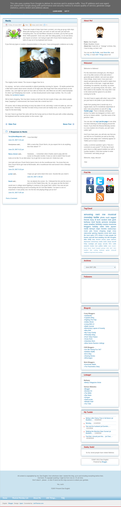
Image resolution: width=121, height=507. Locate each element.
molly (89, 239)
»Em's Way (87, 354)
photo (102, 217)
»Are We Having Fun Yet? (92, 349)
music (86, 231)
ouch (37, 25)
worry (96, 252)
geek (114, 220)
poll (96, 244)
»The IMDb (87, 393)
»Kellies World (88, 322)
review (100, 235)
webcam (113, 239)
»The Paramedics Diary (92, 366)
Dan (27, 25)
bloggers (87, 227)
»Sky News (87, 395)
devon (89, 248)
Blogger (104, 462)
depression (87, 241)
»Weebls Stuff (88, 401)
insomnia (112, 224)
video (102, 227)
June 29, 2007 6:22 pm (16, 149)
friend (93, 248)
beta (106, 235)
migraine (101, 233)
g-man (10, 174)
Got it (67, 11)
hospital (98, 248)
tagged (113, 217)
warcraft (91, 237)
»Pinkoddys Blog (89, 335)
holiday (95, 227)
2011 (110, 244)
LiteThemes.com (38, 503)
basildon (86, 250)
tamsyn (92, 229)
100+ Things (99, 55)
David (10, 181)
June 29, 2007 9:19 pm (16, 169)
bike (91, 250)
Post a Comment (11, 198)
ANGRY (114, 246)
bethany (87, 222)
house (96, 231)
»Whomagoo (88, 358)
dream (109, 241)
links (107, 227)
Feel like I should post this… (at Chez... (99, 436)
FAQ (87, 55)
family (98, 222)
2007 (111, 248)
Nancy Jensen (13, 154)
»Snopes (87, 397)
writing (100, 252)
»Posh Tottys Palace (91, 337)
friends (86, 220)
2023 (114, 248)
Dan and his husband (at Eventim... (97, 426)
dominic (98, 239)
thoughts (113, 237)
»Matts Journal (89, 326)
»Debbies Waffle (89, 352)
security (105, 244)
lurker (105, 241)
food (96, 237)
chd (105, 237)
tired (40, 25)
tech (98, 220)
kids (109, 220)
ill (95, 220)
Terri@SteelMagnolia (15, 136)
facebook (101, 250)
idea (85, 239)
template (112, 222)
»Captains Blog (89, 318)
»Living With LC (89, 324)
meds (86, 229)
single (109, 231)
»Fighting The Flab (90, 320)
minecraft (113, 250)
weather (92, 224)
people (111, 235)
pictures (105, 222)
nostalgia (91, 244)
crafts (114, 244)
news (86, 224)
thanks (86, 237)
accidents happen (19, 95)
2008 (109, 246)
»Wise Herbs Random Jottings (94, 343)
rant (97, 214)
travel (93, 252)
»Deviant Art (88, 391)
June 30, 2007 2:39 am (35, 177)
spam (92, 235)
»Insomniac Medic (90, 364)
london (92, 246)
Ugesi (21, 503)
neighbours (87, 252)
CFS (96, 235)
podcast (103, 248)
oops (98, 229)
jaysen (113, 227)
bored (85, 248)
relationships (112, 229)
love (96, 246)
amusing (88, 214)
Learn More (57, 11)
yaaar (108, 239)
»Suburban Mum (89, 341)
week (114, 233)
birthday (99, 224)
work (110, 233)
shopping (102, 231)
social (106, 233)
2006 (107, 248)
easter (101, 241)
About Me (107, 52)
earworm (86, 246)
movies (104, 229)
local (88, 235)
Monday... (89, 423)
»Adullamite (88, 316)
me (104, 214)
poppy (100, 244)
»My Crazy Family (90, 332)
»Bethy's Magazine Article (92, 382)
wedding (101, 237)
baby (93, 239)
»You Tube (87, 404)
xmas (114, 231)
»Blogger (87, 389)
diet (108, 237)
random (104, 220)
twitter (105, 246)
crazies (105, 224)
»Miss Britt (87, 330)
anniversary (94, 241)
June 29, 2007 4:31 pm (16, 140)
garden (108, 250)
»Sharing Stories (89, 356)
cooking (96, 250)
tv (104, 235)
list (115, 235)
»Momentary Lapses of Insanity (94, 328)
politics (101, 246)
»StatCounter (88, 399)
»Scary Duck (88, 339)
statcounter (87, 233)
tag (91, 252)
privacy (104, 239)
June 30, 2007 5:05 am (16, 192)
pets (90, 231)
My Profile (96, 52)
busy (33, 25)
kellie (96, 217)
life (85, 235)
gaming (94, 233)
